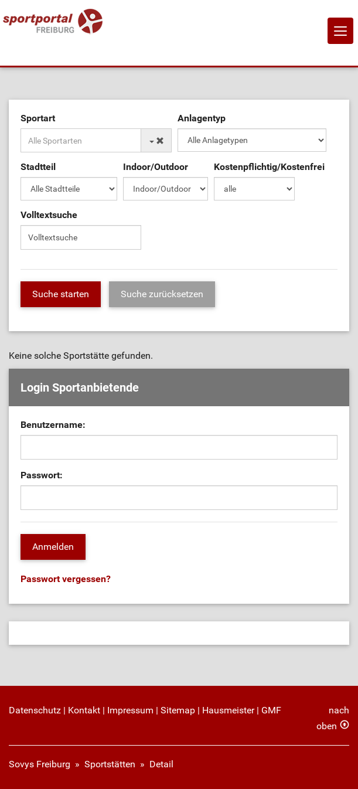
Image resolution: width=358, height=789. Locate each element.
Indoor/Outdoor (155, 166)
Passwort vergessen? (66, 578)
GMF (271, 710)
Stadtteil (38, 166)
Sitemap (178, 710)
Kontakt (84, 710)
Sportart (38, 118)
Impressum (130, 710)
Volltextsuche (49, 214)
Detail (161, 764)
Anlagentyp (202, 118)
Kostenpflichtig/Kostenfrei (269, 166)
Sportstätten (109, 764)
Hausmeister (228, 710)
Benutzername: (53, 424)
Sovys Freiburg (39, 764)
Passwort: (42, 475)
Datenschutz (35, 710)
